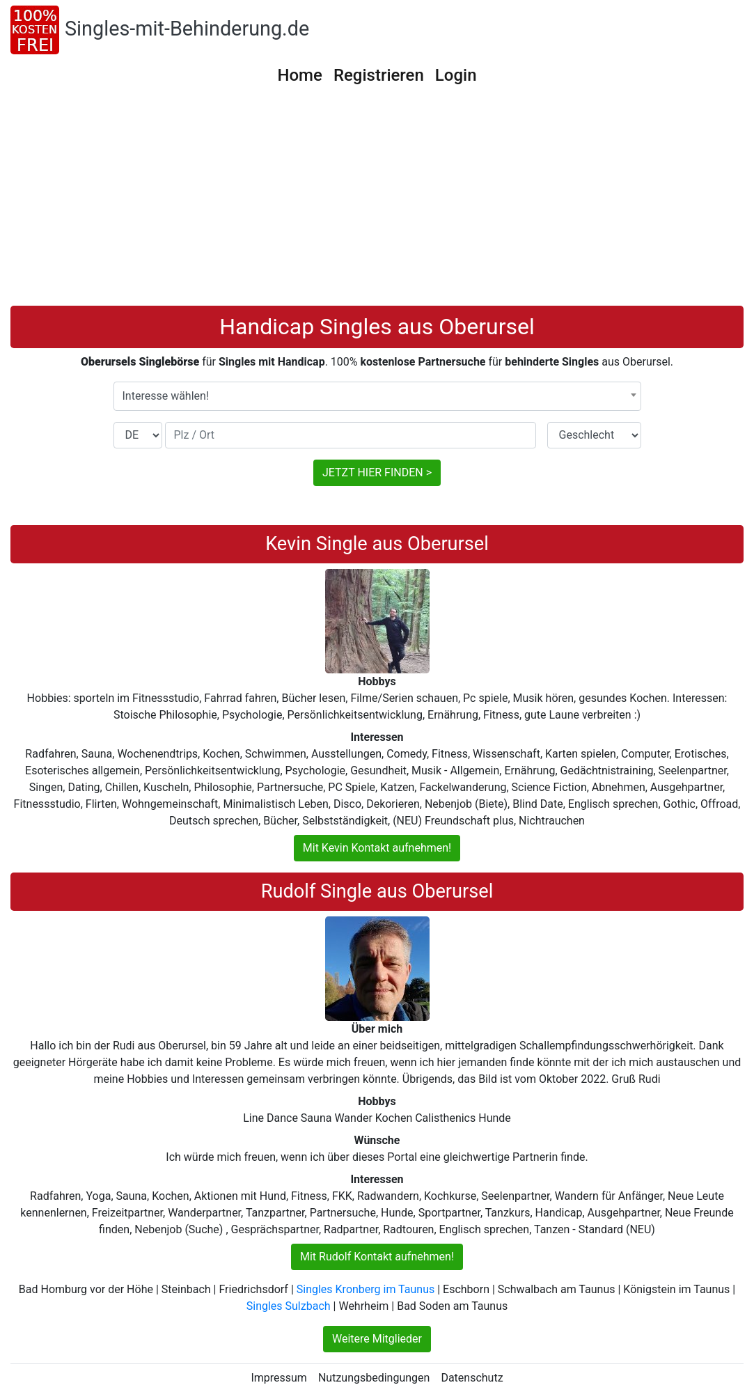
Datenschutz (472, 1377)
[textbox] (377, 396)
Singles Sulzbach (288, 1306)
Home (299, 75)
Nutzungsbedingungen (374, 1377)
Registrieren (378, 75)
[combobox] (377, 396)
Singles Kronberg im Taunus (365, 1289)
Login (456, 75)
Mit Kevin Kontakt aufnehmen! (377, 847)
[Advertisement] (377, 201)
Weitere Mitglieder (377, 1338)
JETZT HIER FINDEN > (377, 472)
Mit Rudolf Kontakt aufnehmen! (377, 1256)
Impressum (279, 1377)
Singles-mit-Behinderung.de (187, 28)
